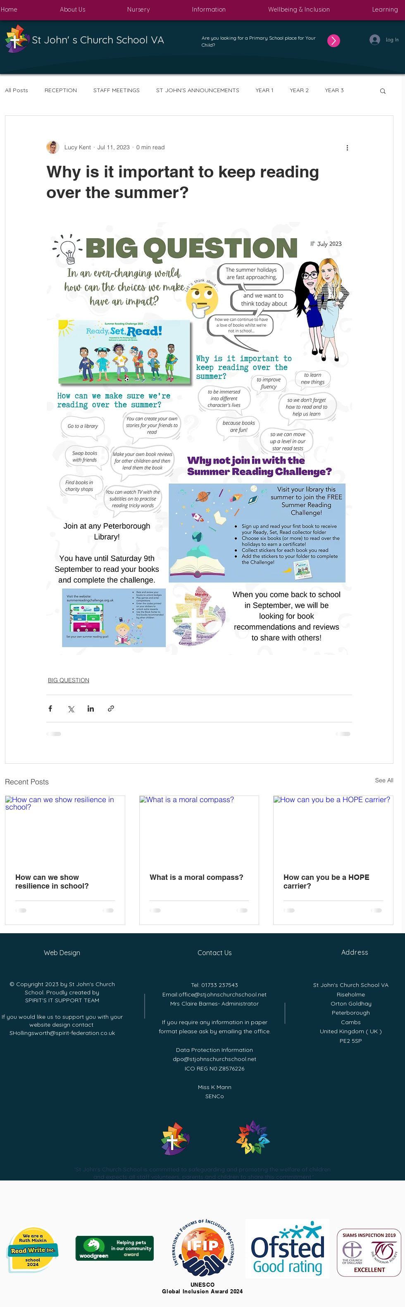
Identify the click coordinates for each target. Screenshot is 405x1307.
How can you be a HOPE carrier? (326, 881)
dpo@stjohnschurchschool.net (214, 1059)
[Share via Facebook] (50, 708)
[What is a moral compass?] (199, 829)
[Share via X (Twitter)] (70, 708)
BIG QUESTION (68, 680)
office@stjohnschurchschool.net (223, 994)
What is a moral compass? (196, 877)
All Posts (16, 90)
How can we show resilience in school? (52, 881)
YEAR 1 (265, 90)
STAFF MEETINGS (116, 90)
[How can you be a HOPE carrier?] (333, 829)
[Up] (333, 40)
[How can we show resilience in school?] (65, 829)
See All (384, 780)
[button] (73, 10)
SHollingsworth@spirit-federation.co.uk (62, 1033)
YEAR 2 (299, 90)
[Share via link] (111, 708)
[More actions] (347, 147)
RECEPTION (61, 90)
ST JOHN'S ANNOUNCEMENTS (197, 90)
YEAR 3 (334, 90)
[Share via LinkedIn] (91, 708)
